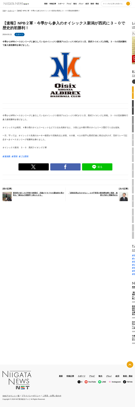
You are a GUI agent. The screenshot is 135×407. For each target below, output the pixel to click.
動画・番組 (95, 4)
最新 (46, 4)
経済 (87, 4)
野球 (15, 156)
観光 (75, 4)
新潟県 (7, 156)
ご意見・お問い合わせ (51, 396)
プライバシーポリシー (31, 396)
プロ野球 (24, 156)
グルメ (81, 4)
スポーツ (61, 4)
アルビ (68, 4)
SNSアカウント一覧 (11, 396)
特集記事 (53, 4)
